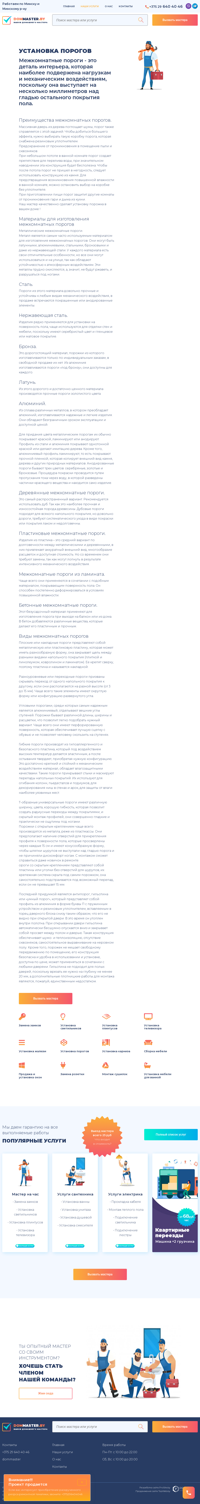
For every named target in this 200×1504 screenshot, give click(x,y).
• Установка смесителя (75, 1225)
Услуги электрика (125, 1194)
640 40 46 (164, 6)
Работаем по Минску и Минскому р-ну (20, 6)
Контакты (126, 6)
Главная (69, 6)
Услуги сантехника (75, 1194)
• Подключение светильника (125, 1220)
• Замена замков (25, 1202)
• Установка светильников (25, 1212)
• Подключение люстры (125, 1233)
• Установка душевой (75, 1217)
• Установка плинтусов (25, 1222)
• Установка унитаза (75, 1210)
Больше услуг (25, 1246)
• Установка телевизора (25, 1233)
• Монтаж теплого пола (125, 1210)
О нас (109, 6)
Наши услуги (90, 6)
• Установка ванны (75, 1202)
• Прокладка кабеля (125, 1202)
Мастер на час (25, 1194)
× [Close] (82, 1482)
